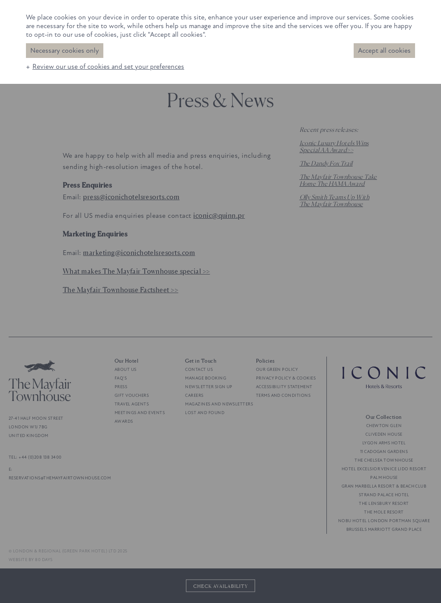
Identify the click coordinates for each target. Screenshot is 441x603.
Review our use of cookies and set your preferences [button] (108, 66)
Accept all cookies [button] (384, 50)
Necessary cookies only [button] (64, 50)
